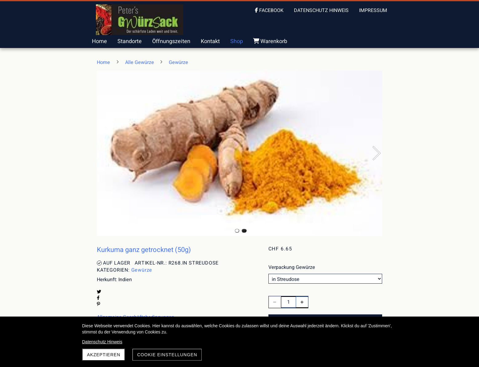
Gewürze (141, 270)
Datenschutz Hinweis (102, 341)
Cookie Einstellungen (167, 354)
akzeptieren (103, 354)
